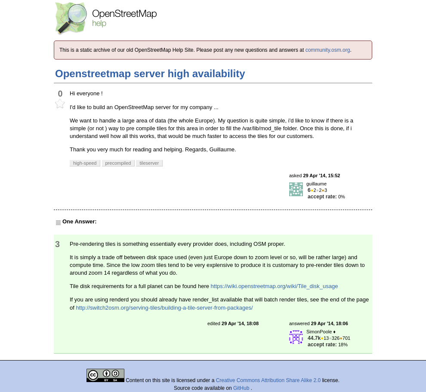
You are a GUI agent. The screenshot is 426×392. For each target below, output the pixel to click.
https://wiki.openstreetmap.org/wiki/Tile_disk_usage (274, 286)
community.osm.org (328, 50)
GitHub (242, 388)
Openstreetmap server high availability (150, 73)
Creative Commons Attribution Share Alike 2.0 (268, 380)
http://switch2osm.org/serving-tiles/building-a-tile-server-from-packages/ (164, 307)
